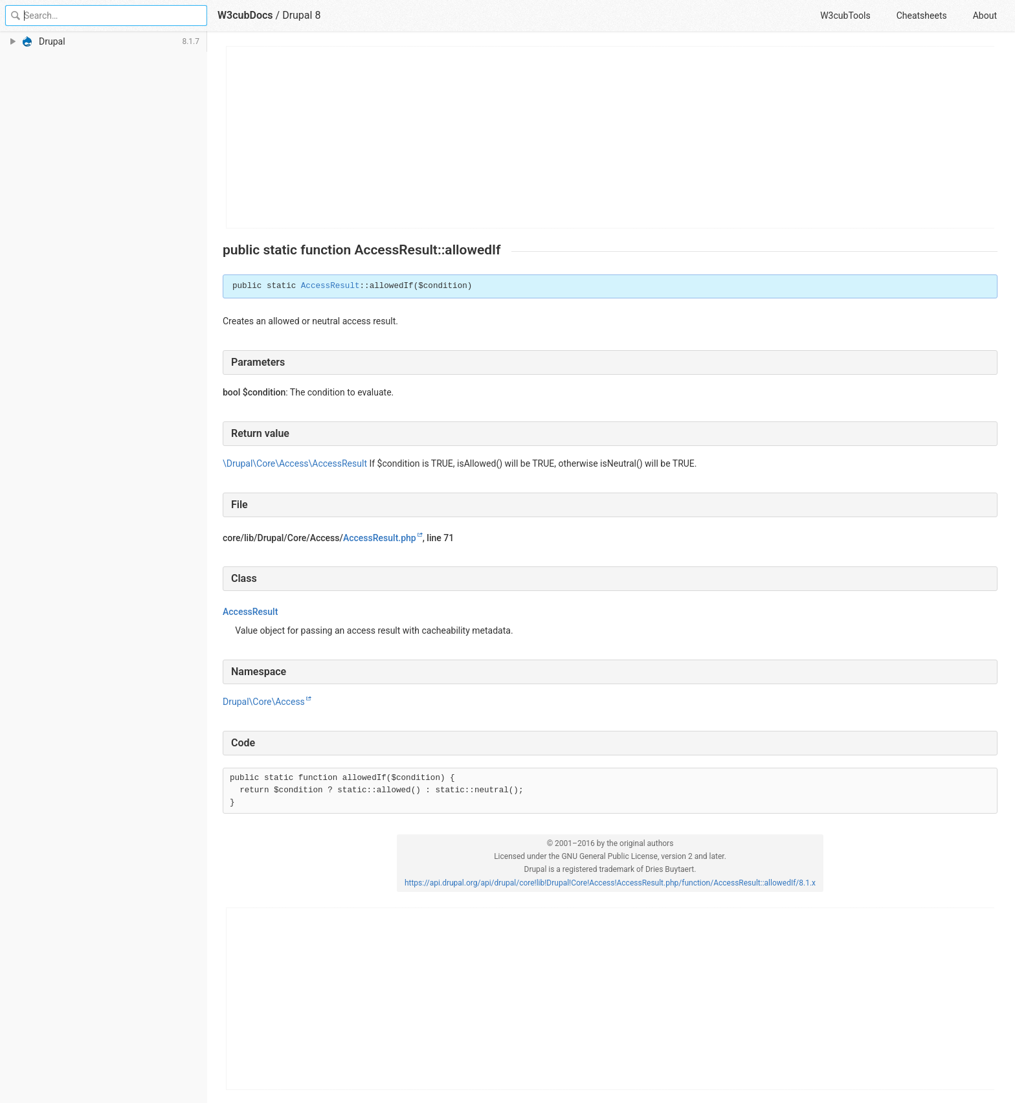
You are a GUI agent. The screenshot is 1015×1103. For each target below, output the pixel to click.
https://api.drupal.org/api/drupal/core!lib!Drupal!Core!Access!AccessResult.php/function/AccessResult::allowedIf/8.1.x (610, 882)
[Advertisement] (611, 137)
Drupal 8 (301, 15)
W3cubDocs (245, 15)
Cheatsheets (922, 15)
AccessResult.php (379, 538)
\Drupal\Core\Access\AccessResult (295, 463)
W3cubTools (845, 15)
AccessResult (330, 286)
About (985, 15)
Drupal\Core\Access (264, 701)
